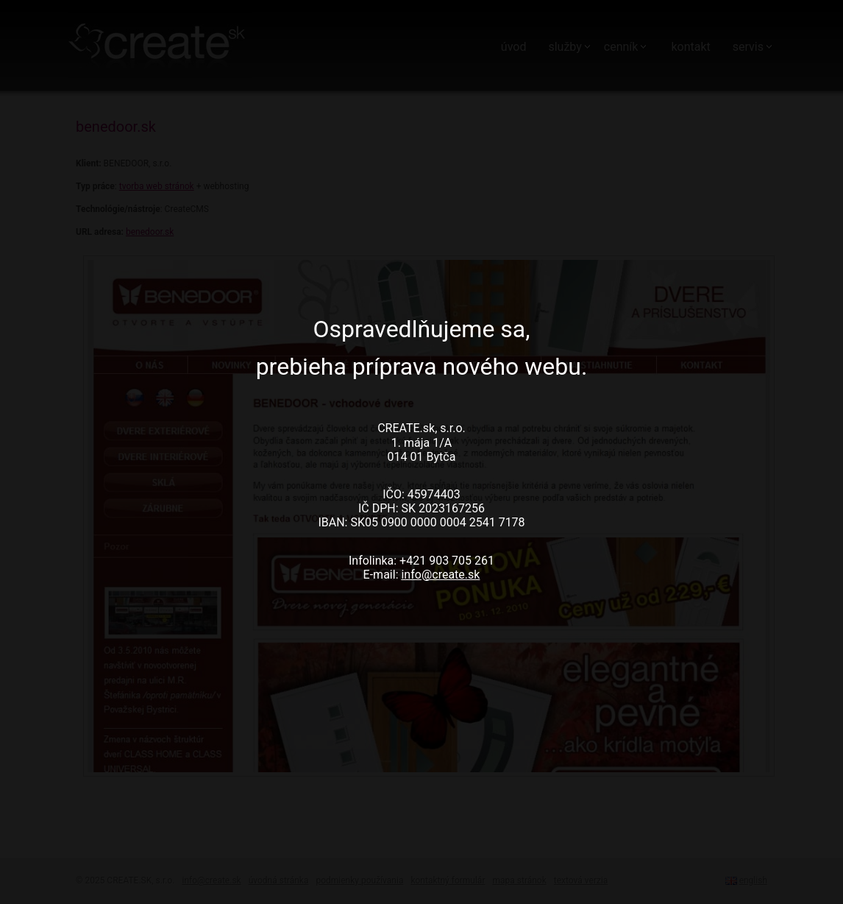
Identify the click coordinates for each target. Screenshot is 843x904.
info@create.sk (440, 575)
